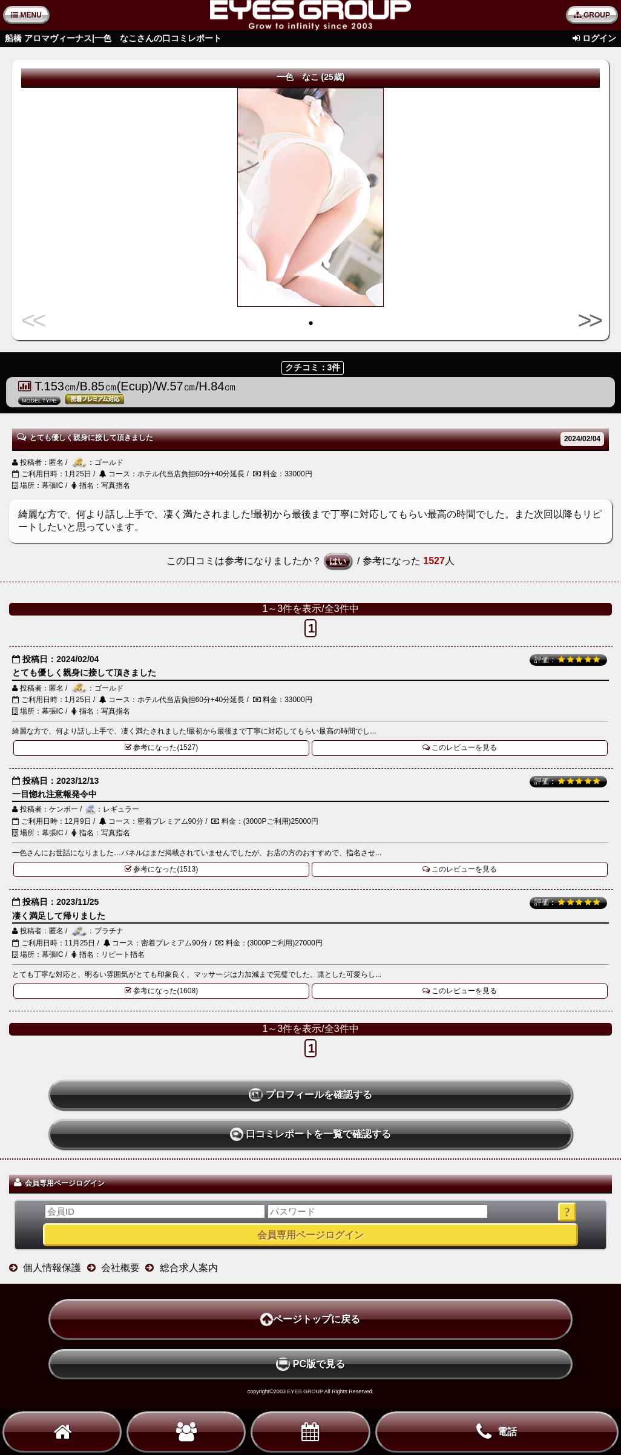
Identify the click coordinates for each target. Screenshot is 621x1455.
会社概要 (120, 1268)
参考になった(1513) (161, 869)
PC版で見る (310, 1364)
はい (337, 561)
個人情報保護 (52, 1268)
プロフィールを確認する (310, 1095)
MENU (26, 15)
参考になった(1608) (161, 991)
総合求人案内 (189, 1268)
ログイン (599, 38)
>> (587, 320)
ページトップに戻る (310, 1319)
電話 (496, 1432)
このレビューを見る (460, 747)
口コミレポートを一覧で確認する (311, 1134)
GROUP (592, 15)
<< (34, 320)
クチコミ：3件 (313, 367)
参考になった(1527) (161, 747)
